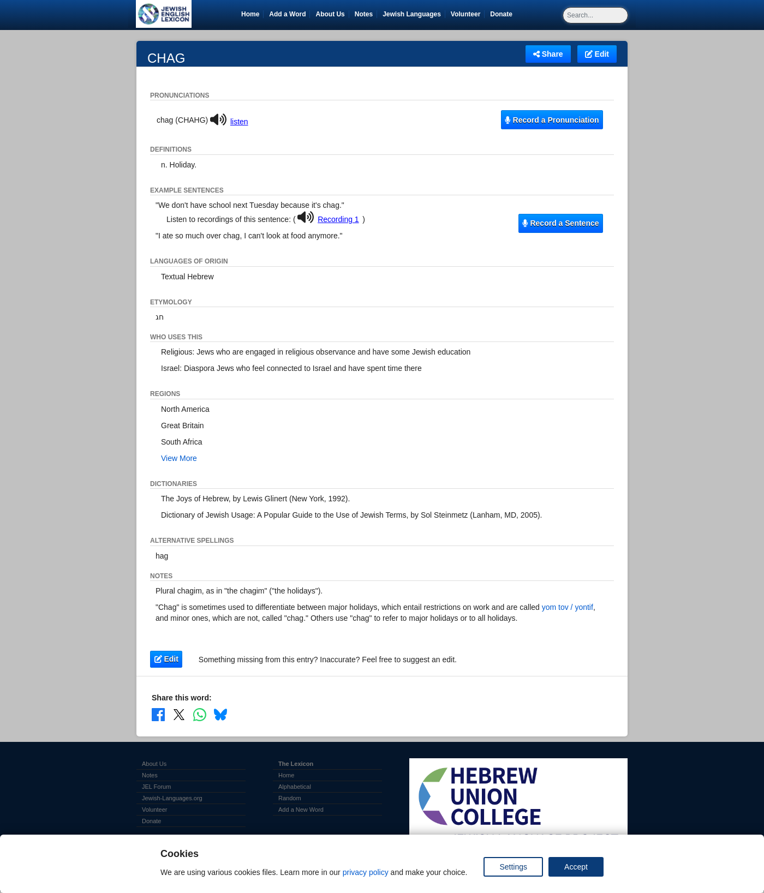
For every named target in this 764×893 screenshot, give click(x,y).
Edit (597, 54)
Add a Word (287, 14)
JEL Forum (156, 786)
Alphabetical (294, 786)
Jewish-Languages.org (172, 798)
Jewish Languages (414, 14)
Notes (364, 14)
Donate (503, 14)
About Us (329, 14)
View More (179, 458)
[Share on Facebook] (158, 714)
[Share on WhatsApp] (199, 714)
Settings (513, 866)
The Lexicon (295, 763)
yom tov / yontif (567, 607)
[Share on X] (179, 714)
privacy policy (366, 872)
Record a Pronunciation (552, 120)
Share (548, 54)
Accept (576, 866)
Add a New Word (301, 809)
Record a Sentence (560, 223)
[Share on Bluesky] (220, 714)
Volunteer (467, 14)
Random (289, 798)
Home (250, 14)
